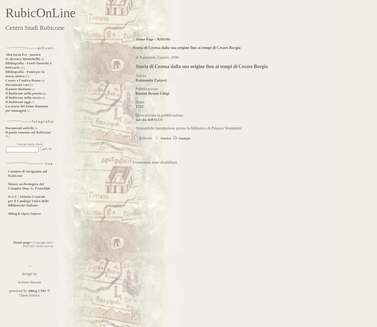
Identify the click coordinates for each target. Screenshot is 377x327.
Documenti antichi (19, 128)
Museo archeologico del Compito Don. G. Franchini (29, 186)
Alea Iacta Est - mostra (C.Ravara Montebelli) (23, 56)
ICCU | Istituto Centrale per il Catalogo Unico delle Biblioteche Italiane (28, 201)
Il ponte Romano (18, 89)
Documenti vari (17, 85)
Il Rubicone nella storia (23, 98)
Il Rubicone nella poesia (23, 93)
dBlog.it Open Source (24, 214)
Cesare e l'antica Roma (23, 80)
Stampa (181, 138)
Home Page (144, 39)
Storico (162, 138)
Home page (21, 242)
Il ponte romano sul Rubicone (28, 132)
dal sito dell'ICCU (149, 120)
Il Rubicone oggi (17, 102)
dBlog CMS (36, 291)
